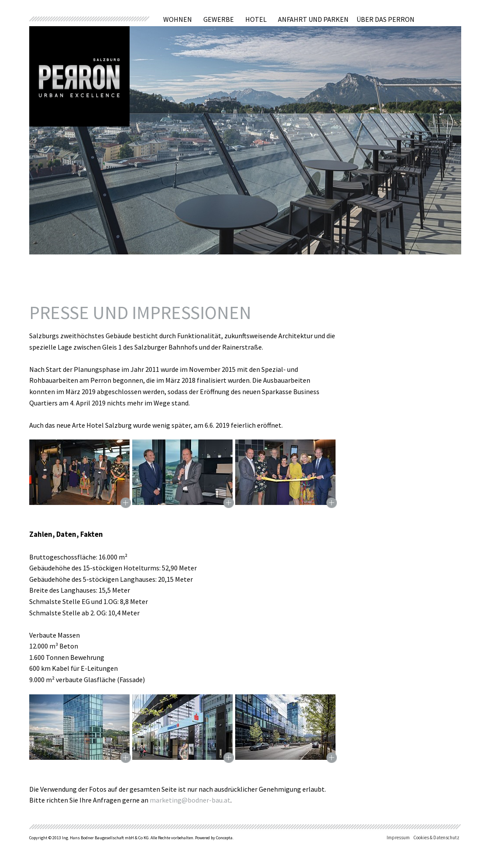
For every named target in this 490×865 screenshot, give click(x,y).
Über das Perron (385, 19)
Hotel (256, 19)
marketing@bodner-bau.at (189, 800)
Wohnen (177, 19)
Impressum (398, 837)
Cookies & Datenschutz (436, 837)
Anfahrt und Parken (313, 19)
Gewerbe (218, 19)
